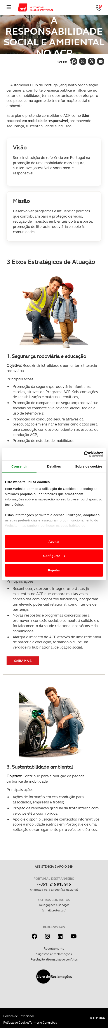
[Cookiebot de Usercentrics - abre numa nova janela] (84, 454)
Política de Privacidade (19, 1016)
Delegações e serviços (54, 905)
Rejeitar (54, 570)
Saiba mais (22, 661)
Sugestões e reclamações (54, 954)
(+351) (54, 884)
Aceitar (54, 541)
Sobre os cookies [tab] (89, 466)
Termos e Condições (43, 1022)
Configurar (54, 556)
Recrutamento (54, 948)
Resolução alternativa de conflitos (54, 959)
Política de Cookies (16, 1022)
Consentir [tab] (19, 466)
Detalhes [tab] (54, 466)
